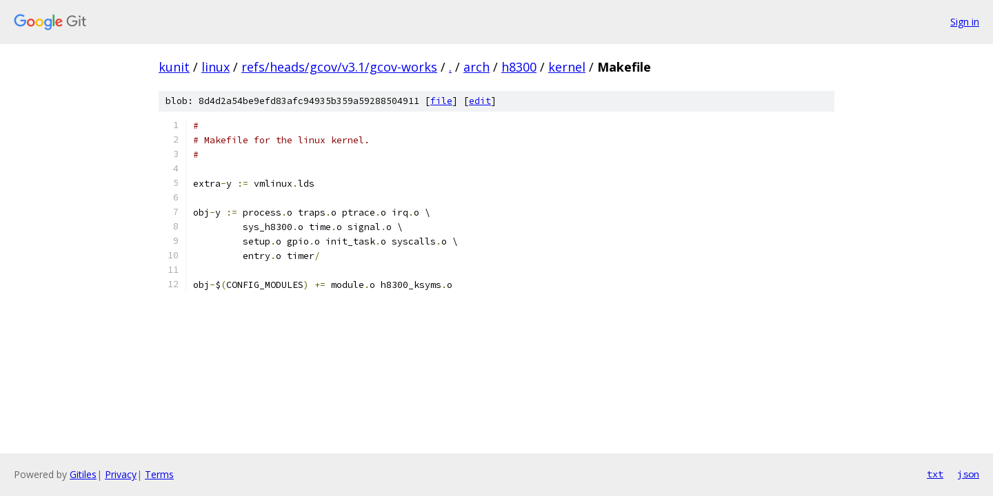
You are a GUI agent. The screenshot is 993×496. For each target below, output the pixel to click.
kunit (174, 67)
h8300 (518, 67)
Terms (159, 474)
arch (476, 67)
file (441, 101)
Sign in (964, 21)
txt (935, 474)
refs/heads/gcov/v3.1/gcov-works (339, 67)
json (968, 474)
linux (215, 67)
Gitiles (83, 474)
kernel (566, 67)
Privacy (121, 474)
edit (480, 101)
